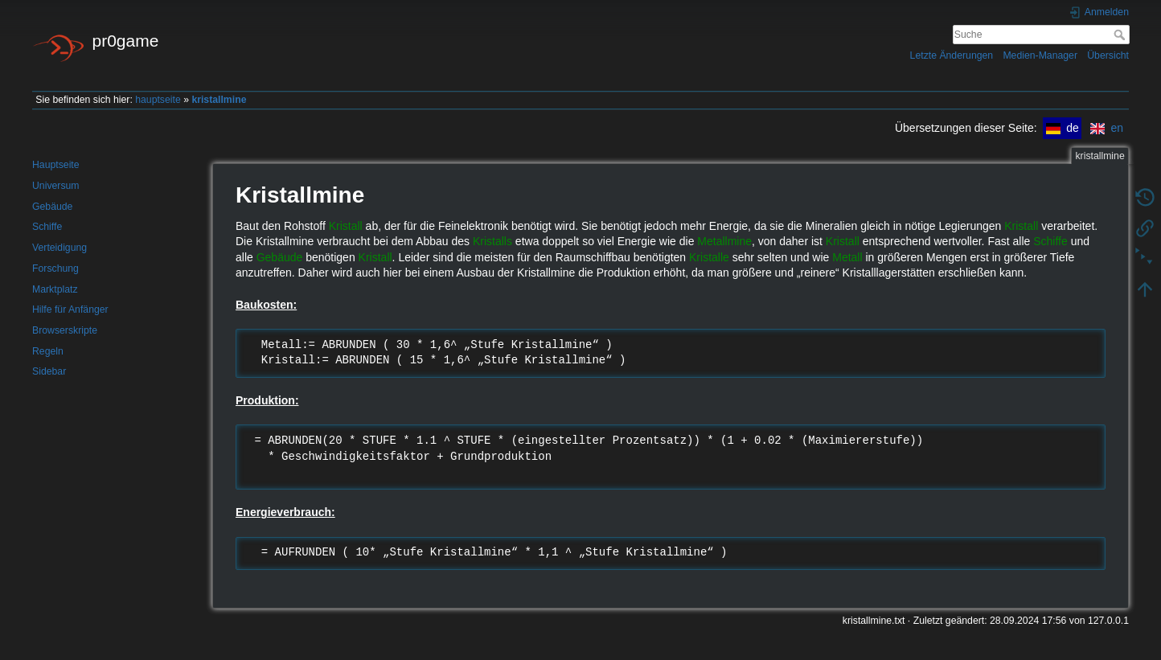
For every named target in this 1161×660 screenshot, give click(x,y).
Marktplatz (55, 289)
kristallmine (218, 99)
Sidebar (49, 371)
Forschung (55, 268)
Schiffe (47, 226)
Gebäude (52, 206)
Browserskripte (64, 330)
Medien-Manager (1040, 55)
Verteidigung (59, 247)
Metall (847, 257)
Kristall (346, 225)
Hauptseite (56, 164)
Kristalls (492, 241)
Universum (56, 185)
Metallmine (724, 241)
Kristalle (709, 257)
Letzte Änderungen (952, 55)
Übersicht (1108, 55)
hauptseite (158, 99)
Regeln (48, 351)
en (1106, 127)
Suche (1121, 34)
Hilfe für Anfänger (70, 309)
